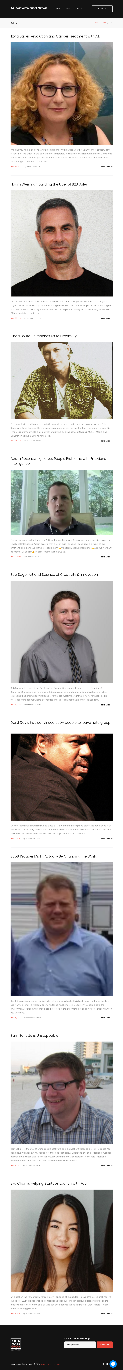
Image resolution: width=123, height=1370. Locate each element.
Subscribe (104, 1345)
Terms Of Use (58, 1364)
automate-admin (33, 166)
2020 (104, 23)
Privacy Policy (45, 1364)
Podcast (69, 9)
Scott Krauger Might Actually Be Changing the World (54, 856)
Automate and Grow (29, 8)
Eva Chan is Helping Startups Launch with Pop (49, 1183)
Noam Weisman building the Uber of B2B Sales (49, 184)
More (79, 9)
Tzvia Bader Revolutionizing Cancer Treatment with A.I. (55, 36)
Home (97, 23)
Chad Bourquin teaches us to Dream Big (44, 336)
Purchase (102, 9)
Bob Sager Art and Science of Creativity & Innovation (54, 574)
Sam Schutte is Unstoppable (34, 1035)
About (58, 9)
